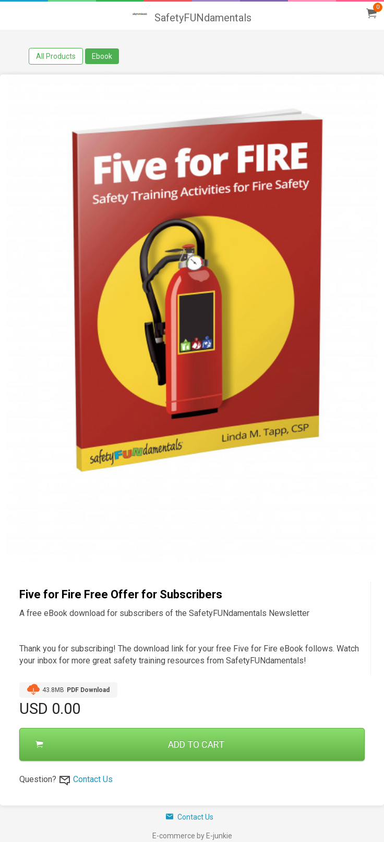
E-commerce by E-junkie (192, 836)
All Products (56, 56)
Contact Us (93, 779)
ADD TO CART (129, 744)
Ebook (102, 56)
